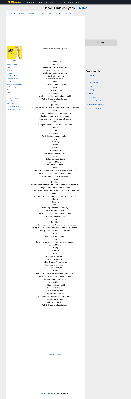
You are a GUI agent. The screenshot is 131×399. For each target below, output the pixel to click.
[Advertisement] (45, 31)
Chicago (92, 90)
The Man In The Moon (13, 78)
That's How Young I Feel (13, 106)
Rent (90, 86)
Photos (31, 14)
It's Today (9, 73)
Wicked (91, 93)
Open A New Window (12, 76)
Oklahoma (92, 97)
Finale (8, 112)
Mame (83, 8)
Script (50, 14)
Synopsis (67, 14)
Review (41, 14)
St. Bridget (9, 70)
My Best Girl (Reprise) (13, 98)
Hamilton (92, 75)
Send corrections (55, 354)
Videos (22, 14)
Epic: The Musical (95, 108)
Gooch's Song (10, 103)
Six (90, 79)
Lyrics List (11, 14)
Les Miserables (94, 82)
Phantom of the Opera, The (98, 101)
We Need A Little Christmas (14, 84)
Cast (58, 14)
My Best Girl (10, 81)
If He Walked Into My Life (13, 109)
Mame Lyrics (12, 64)
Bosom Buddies (11, 101)
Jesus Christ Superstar (96, 104)
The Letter (9, 95)
